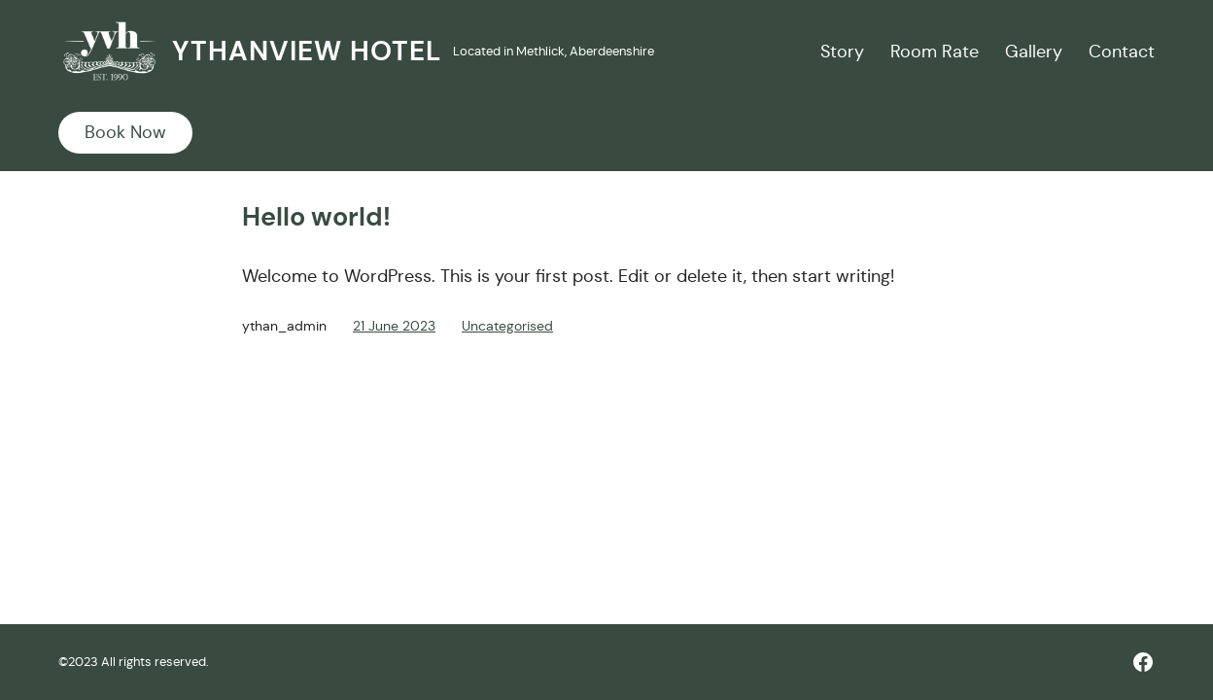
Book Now (125, 132)
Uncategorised (507, 325)
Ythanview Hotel (306, 51)
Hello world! (316, 216)
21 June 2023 (394, 325)
